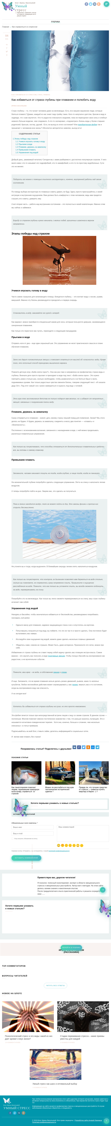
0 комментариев (67, 1042)
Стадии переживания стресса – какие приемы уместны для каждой (82, 1037)
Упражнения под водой (27, 152)
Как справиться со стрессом (24, 27)
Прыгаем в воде (24, 144)
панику (75, 685)
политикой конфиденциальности (59, 851)
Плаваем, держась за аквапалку (31, 147)
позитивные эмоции (56, 656)
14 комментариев (12, 1042)
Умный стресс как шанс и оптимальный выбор (55, 1084)
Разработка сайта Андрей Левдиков (88, 1120)
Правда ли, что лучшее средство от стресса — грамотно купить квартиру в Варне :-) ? (93, 789)
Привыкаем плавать (26, 150)
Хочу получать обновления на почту (25, 838)
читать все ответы (55, 985)
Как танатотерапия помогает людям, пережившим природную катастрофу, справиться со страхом (25, 790)
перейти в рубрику (71, 947)
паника (56, 672)
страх (64, 672)
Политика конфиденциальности (44, 1122)
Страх (39, 95)
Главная (5, 27)
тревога (46, 95)
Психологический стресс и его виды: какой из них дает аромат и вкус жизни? (28, 1037)
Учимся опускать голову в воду (30, 141)
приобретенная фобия (87, 125)
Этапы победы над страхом (25, 139)
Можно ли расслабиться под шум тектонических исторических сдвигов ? (59, 789)
